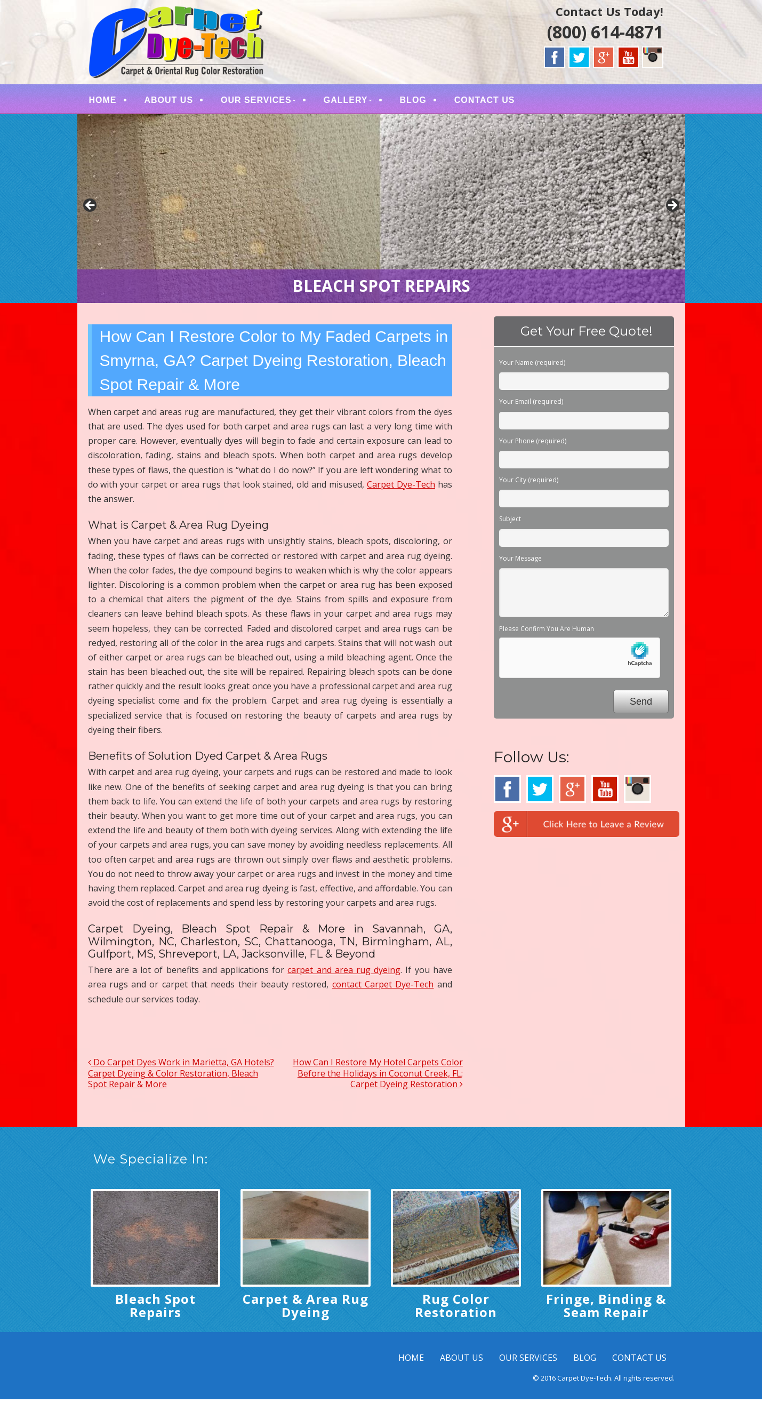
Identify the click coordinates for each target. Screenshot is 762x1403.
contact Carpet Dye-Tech (383, 988)
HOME (103, 101)
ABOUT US (169, 101)
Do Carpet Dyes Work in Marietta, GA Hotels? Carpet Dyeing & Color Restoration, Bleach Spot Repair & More (181, 1077)
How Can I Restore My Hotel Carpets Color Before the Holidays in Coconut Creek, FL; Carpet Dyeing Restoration (378, 1077)
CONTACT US (484, 101)
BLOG (413, 101)
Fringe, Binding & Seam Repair (606, 1309)
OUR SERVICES (256, 101)
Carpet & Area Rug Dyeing (305, 1309)
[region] (381, 212)
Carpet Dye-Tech (401, 488)
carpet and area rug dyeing (343, 973)
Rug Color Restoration (456, 1309)
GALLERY (346, 101)
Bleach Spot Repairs (155, 1309)
